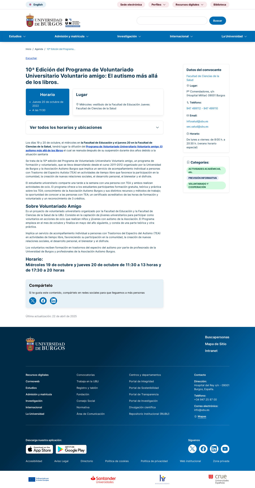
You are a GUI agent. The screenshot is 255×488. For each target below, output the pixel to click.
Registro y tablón (87, 387)
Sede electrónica (131, 4)
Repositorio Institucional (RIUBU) (149, 413)
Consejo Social (86, 400)
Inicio (28, 49)
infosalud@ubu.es (197, 121)
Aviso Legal (61, 461)
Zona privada (221, 461)
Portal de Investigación (143, 400)
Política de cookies (117, 461)
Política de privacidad (154, 461)
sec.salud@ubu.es (197, 126)
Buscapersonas (217, 337)
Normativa (83, 407)
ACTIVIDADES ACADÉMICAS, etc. (204, 170)
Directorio (87, 461)
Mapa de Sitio (215, 344)
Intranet (211, 351)
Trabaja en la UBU (88, 381)
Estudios (15, 36)
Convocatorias (86, 374)
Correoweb (33, 381)
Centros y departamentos (145, 374)
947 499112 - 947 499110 (202, 108)
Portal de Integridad (141, 381)
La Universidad (232, 36)
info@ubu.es (201, 410)
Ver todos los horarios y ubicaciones (66, 127)
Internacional (179, 36)
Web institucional (190, 461)
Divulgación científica (142, 407)
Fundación (83, 394)
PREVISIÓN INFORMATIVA (202, 178)
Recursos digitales (37, 374)
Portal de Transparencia (144, 394)
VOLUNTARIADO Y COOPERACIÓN (198, 185)
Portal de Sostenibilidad (144, 387)
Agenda (39, 49)
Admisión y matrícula (69, 36)
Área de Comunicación (91, 413)
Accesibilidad (34, 461)
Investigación (127, 36)
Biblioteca (220, 4)
